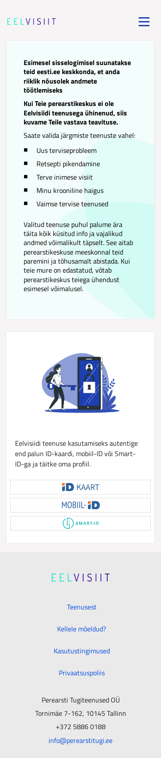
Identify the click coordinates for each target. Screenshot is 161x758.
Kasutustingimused (82, 651)
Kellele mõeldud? (81, 629)
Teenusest (82, 607)
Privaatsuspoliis (82, 673)
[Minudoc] (31, 21)
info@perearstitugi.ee (80, 740)
